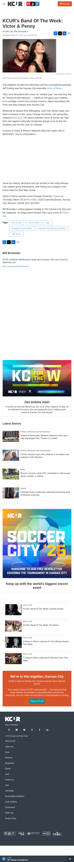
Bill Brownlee (21, 31)
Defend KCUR (37, 701)
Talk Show (16, 234)
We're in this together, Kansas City (37, 676)
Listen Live (9, 747)
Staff (7, 774)
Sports (23, 488)
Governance (10, 807)
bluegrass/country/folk (22, 228)
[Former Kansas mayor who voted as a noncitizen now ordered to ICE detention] (11, 455)
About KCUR (10, 741)
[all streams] (70, 859)
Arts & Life (16, 223)
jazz (48, 223)
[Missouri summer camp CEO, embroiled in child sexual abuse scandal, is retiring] (11, 474)
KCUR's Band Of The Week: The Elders (41, 625)
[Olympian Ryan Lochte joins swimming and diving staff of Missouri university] (11, 492)
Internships (9, 791)
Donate (65, 4)
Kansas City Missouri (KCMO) (52, 228)
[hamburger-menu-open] (4, 3)
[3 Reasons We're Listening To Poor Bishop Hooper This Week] (13, 642)
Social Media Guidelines (14, 796)
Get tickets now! (37, 402)
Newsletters (9, 763)
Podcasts (9, 758)
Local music (33, 223)
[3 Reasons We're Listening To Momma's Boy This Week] (13, 658)
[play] (3, 859)
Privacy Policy (10, 818)
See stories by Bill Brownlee (16, 266)
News (22, 469)
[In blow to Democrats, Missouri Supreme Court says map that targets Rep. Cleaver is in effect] (11, 436)
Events (8, 769)
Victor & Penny (54, 88)
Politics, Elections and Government (35, 432)
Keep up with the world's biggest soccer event (37, 586)
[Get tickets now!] (37, 378)
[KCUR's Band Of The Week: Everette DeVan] (13, 609)
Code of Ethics (11, 802)
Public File (9, 813)
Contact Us (9, 780)
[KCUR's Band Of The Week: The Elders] (13, 626)
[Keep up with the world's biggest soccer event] (37, 543)
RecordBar (31, 199)
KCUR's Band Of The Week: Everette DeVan (43, 609)
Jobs (7, 785)
